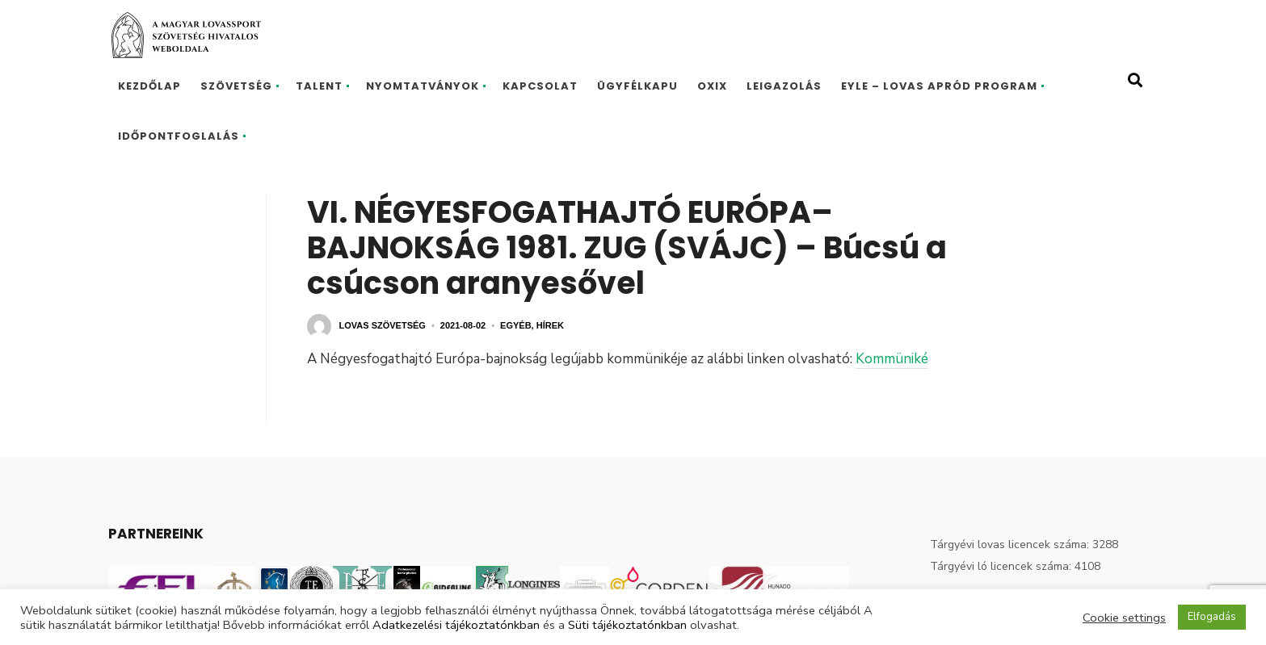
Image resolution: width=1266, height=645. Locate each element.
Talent (319, 86)
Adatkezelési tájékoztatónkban (456, 625)
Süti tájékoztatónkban (627, 625)
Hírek (550, 325)
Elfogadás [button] (1212, 616)
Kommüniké (892, 359)
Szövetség (236, 86)
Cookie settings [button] (1124, 617)
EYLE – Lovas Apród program (939, 86)
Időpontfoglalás (178, 136)
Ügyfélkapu (637, 86)
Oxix (712, 86)
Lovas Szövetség (382, 325)
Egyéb (516, 325)
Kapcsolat (540, 86)
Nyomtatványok (422, 86)
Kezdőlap (149, 86)
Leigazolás (784, 86)
